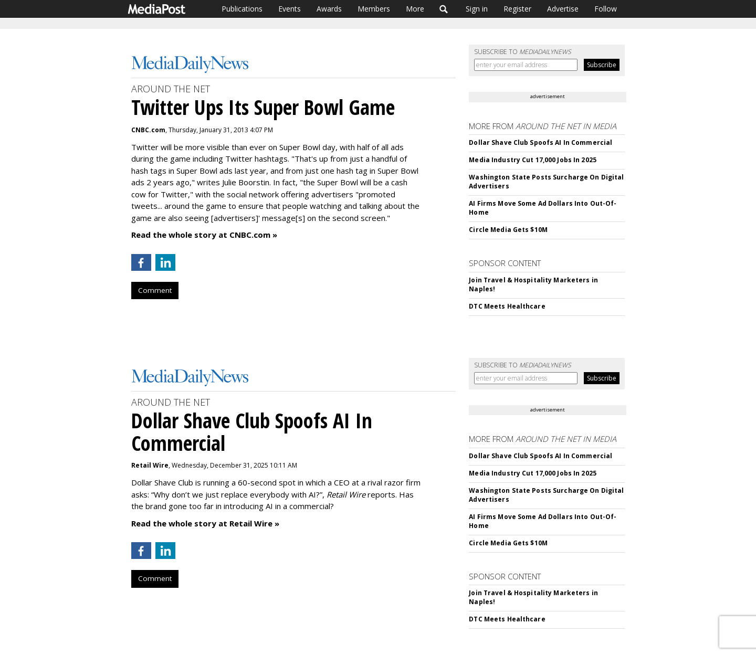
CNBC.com (148, 129)
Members (374, 9)
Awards (329, 9)
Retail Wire (150, 465)
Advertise (563, 9)
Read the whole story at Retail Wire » (205, 523)
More (415, 9)
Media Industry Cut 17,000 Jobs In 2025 (532, 159)
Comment (155, 290)
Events (289, 9)
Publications (242, 9)
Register (517, 9)
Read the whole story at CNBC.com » (204, 234)
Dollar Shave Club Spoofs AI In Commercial (540, 142)
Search (444, 9)
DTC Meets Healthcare (507, 306)
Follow (605, 9)
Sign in (477, 9)
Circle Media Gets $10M (508, 229)
